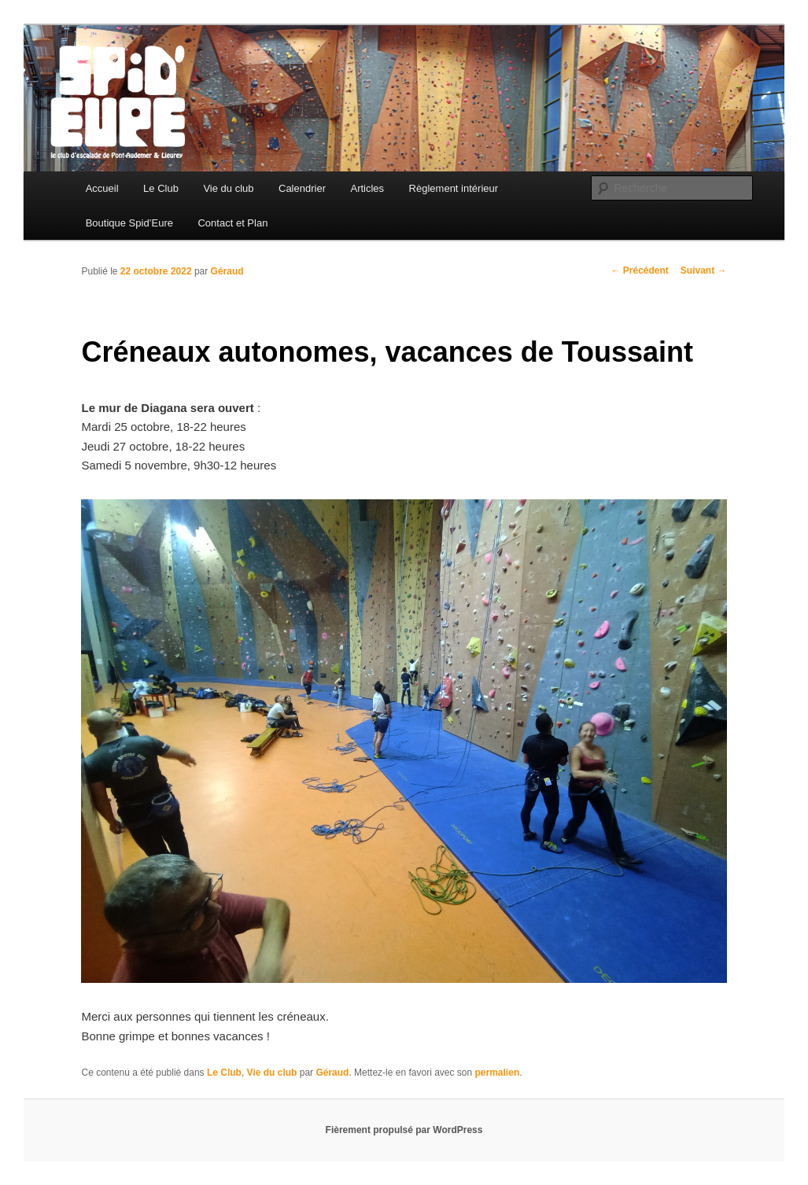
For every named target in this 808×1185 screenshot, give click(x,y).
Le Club (161, 188)
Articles (367, 188)
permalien (497, 1072)
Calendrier (302, 188)
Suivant (704, 270)
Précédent (639, 270)
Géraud (227, 271)
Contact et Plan (232, 223)
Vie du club (228, 188)
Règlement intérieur (453, 188)
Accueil (102, 188)
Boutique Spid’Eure (129, 223)
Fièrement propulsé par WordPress (404, 1129)
